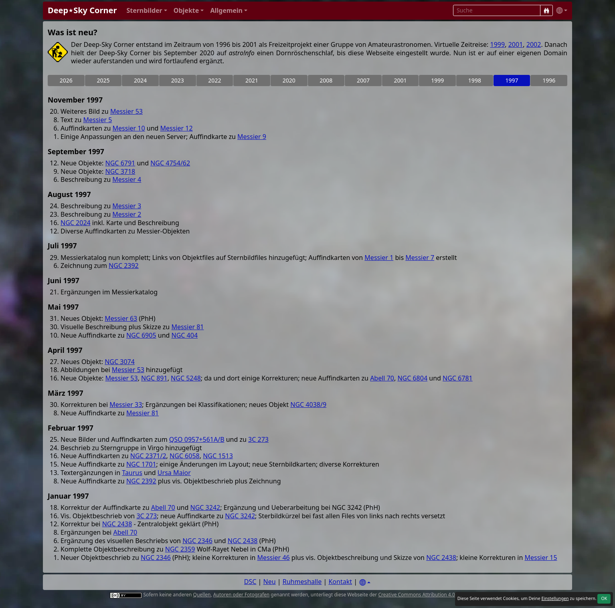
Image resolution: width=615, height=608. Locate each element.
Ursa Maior (174, 472)
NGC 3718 (120, 171)
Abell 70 (382, 378)
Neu (269, 581)
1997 (512, 80)
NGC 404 (185, 335)
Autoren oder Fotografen (241, 594)
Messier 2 (126, 214)
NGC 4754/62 (170, 163)
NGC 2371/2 (148, 455)
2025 (103, 80)
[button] (146, 10)
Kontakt (340, 581)
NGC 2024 (76, 222)
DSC (250, 581)
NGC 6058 (185, 455)
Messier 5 (97, 119)
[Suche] (546, 10)
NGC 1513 (218, 455)
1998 (474, 80)
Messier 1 (378, 257)
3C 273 (258, 439)
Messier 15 (540, 557)
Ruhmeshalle (302, 581)
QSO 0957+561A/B (197, 439)
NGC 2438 (117, 523)
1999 (497, 44)
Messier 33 (125, 404)
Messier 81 (187, 326)
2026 (66, 80)
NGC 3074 (120, 361)
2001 (515, 44)
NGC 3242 (205, 507)
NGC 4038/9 (308, 404)
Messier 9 (251, 136)
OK (604, 598)
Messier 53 (126, 111)
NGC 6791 (120, 163)
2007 (363, 80)
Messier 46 (273, 557)
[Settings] (365, 582)
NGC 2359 (180, 549)
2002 (533, 44)
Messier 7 (419, 257)
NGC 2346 (197, 540)
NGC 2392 (124, 265)
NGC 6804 (412, 378)
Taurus (132, 472)
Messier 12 (176, 128)
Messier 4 (126, 179)
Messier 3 (126, 205)
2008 (326, 80)
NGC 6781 (458, 378)
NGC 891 (154, 378)
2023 (177, 80)
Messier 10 (129, 128)
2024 (140, 80)
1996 (548, 80)
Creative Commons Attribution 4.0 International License (441, 594)
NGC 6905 (141, 335)
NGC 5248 (186, 378)
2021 (251, 80)
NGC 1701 (141, 464)
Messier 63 (121, 318)
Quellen (202, 594)
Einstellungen (554, 598)
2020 (289, 80)
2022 (214, 80)
